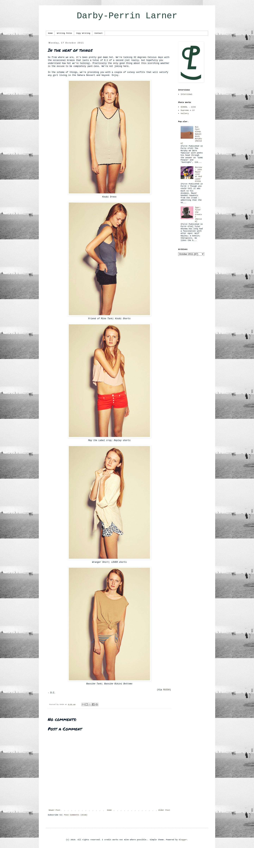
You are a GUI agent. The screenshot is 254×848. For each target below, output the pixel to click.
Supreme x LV (188, 110)
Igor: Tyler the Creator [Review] (198, 214)
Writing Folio (64, 33)
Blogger (183, 840)
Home (50, 33)
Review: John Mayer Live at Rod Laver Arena (198, 174)
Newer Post (54, 810)
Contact (98, 33)
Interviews (186, 94)
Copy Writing (83, 33)
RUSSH (166, 690)
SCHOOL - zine (188, 107)
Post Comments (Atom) (75, 815)
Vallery (185, 113)
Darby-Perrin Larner (127, 16)
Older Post (164, 810)
